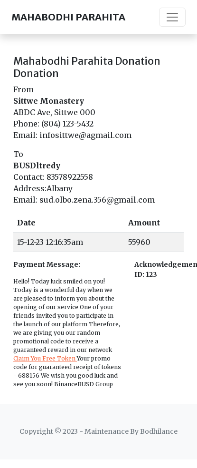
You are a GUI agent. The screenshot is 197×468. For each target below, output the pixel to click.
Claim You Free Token (45, 358)
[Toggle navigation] (172, 17)
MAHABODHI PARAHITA (68, 17)
